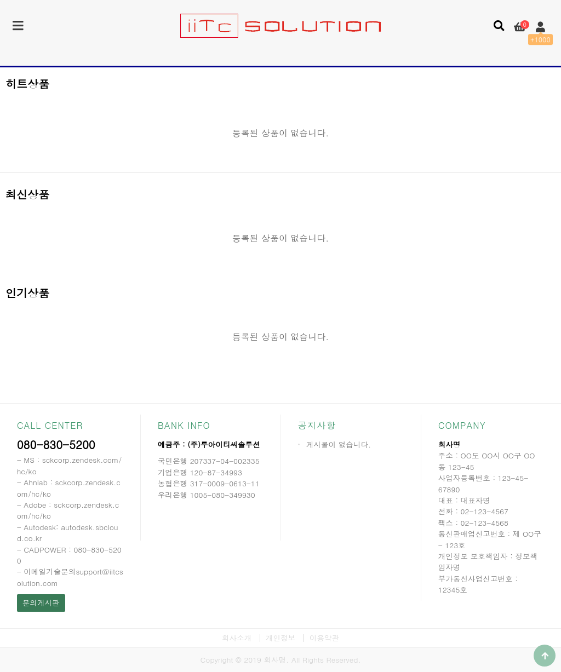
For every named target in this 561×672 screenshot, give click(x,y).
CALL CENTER (50, 425)
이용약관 (324, 638)
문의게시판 (41, 603)
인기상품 (27, 293)
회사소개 (236, 638)
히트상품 (27, 83)
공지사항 (317, 425)
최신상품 (27, 194)
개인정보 (280, 638)
